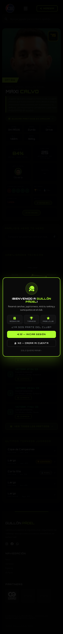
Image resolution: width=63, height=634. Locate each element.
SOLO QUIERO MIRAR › (31, 350)
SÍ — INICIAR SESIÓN (31, 334)
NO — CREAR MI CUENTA (31, 343)
